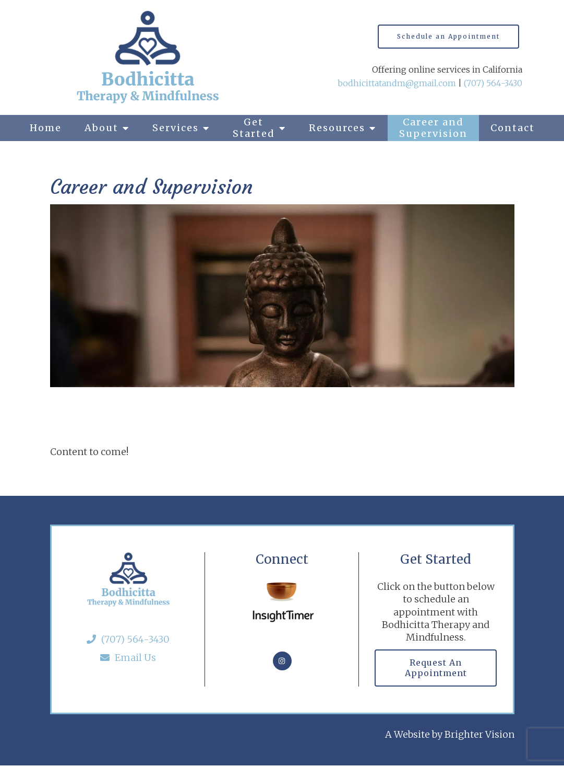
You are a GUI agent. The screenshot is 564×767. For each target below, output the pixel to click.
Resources (337, 128)
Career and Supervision (433, 128)
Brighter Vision (479, 735)
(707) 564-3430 (493, 83)
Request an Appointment (436, 668)
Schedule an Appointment (448, 36)
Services (175, 128)
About (101, 128)
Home (46, 128)
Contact (512, 128)
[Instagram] (282, 661)
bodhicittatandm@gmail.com (397, 83)
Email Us (128, 658)
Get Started (254, 128)
